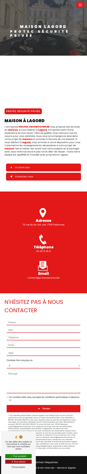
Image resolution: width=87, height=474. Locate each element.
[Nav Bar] (80, 5)
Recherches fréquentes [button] (43, 462)
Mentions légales (66, 467)
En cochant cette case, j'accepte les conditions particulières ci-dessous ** (44, 399)
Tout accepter (18, 456)
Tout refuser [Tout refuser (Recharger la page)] (18, 462)
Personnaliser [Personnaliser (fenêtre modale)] (18, 467)
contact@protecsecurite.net (44, 274)
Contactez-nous (21, 176)
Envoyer (46, 408)
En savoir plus (19, 167)
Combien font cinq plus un (20, 360)
